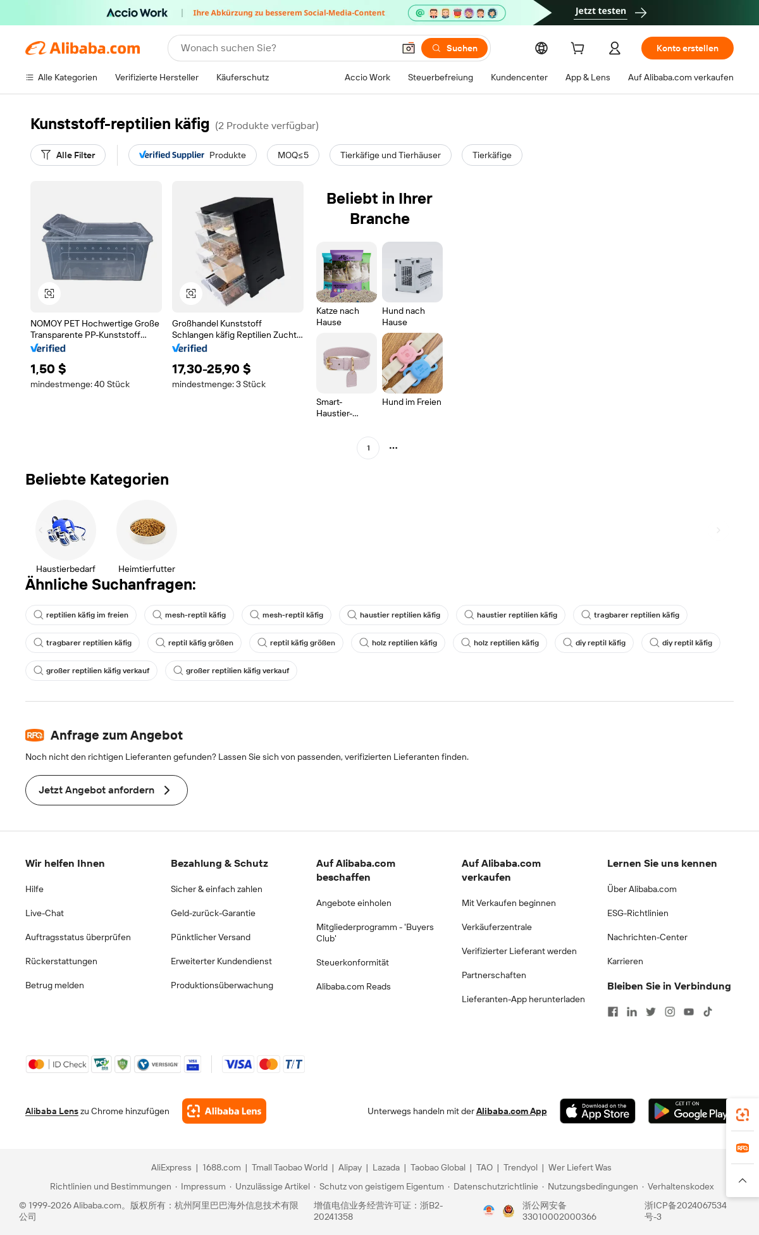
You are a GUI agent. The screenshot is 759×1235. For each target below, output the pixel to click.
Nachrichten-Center (647, 937)
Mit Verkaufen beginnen (509, 903)
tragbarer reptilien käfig (630, 615)
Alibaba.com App (511, 1111)
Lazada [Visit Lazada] (386, 1167)
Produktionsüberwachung (222, 985)
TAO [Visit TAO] (484, 1167)
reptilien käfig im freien (81, 615)
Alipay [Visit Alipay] (350, 1167)
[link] (742, 1114)
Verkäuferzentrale (497, 927)
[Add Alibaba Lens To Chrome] (224, 1111)
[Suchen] (454, 48)
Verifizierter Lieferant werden (519, 951)
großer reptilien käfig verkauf (91, 671)
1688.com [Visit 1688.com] (221, 1167)
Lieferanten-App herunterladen (523, 999)
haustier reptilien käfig (393, 615)
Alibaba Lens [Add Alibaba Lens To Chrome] (51, 1111)
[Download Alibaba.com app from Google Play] (691, 1111)
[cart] (580, 50)
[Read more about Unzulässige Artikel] (270, 1186)
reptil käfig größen (194, 643)
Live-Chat (44, 913)
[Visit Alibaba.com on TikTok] (707, 1011)
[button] (408, 48)
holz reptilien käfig (398, 643)
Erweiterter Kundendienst (221, 961)
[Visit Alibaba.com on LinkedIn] (632, 1011)
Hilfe (34, 889)
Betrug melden (54, 985)
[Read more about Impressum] (200, 1186)
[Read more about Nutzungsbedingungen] (590, 1186)
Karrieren (625, 961)
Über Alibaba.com (642, 889)
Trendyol (520, 1167)
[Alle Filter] (68, 155)
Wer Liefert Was (580, 1167)
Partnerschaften (494, 975)
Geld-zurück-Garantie (213, 913)
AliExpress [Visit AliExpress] (171, 1167)
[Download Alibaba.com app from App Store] (598, 1111)
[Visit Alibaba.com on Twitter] (651, 1011)
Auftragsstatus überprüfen (78, 937)
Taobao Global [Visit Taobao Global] (438, 1167)
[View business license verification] (489, 1211)
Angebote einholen (354, 903)
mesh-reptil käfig (189, 615)
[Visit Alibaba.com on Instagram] (670, 1011)
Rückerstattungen (61, 961)
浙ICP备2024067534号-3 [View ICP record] (686, 1211)
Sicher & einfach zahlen (216, 889)
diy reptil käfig (594, 643)
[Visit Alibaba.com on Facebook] (613, 1011)
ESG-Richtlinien (638, 913)
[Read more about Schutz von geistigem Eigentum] (379, 1186)
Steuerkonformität (352, 962)
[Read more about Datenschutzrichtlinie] (493, 1186)
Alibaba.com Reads (353, 986)
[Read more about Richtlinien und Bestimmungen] (108, 1186)
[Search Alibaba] (286, 48)
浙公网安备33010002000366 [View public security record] (559, 1211)
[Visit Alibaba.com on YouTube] (688, 1011)
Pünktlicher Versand (210, 937)
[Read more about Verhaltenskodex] (677, 1186)
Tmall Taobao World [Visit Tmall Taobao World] (290, 1167)
